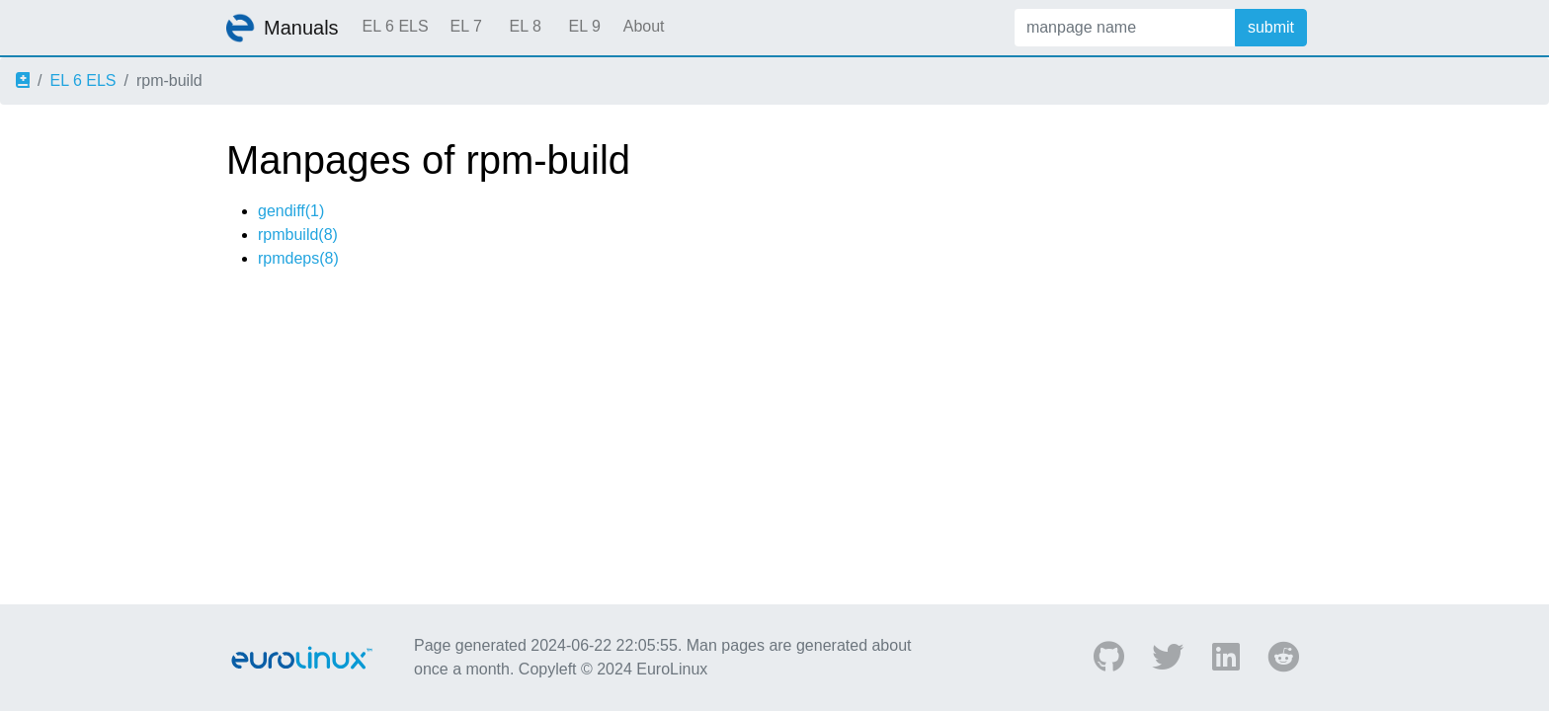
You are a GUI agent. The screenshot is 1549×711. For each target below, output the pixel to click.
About (644, 26)
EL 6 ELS (396, 26)
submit (1271, 27)
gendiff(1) (291, 210)
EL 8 (524, 26)
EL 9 (584, 26)
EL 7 (465, 26)
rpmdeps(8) (298, 258)
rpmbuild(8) (298, 234)
